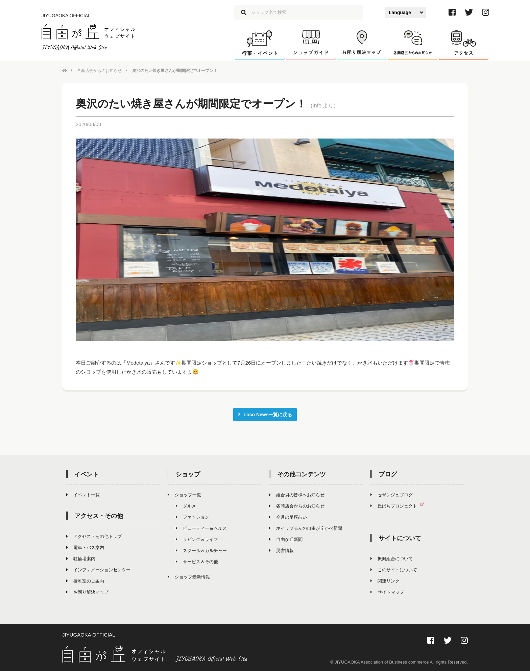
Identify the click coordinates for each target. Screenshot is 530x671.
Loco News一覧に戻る (265, 413)
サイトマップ (387, 591)
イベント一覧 (83, 493)
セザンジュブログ (391, 493)
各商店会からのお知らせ (99, 70)
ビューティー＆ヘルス (201, 527)
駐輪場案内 (80, 557)
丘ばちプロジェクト (400, 504)
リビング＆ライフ (197, 538)
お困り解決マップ (87, 591)
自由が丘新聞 (286, 538)
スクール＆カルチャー (201, 549)
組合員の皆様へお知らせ (296, 493)
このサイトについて (393, 568)
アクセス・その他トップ (94, 535)
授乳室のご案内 (85, 579)
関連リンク (385, 579)
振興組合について (391, 557)
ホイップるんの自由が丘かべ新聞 (305, 527)
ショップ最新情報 (189, 575)
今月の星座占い (288, 516)
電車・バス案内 (85, 546)
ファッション (192, 516)
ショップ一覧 (184, 493)
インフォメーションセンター (98, 568)
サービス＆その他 (197, 560)
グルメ (186, 504)
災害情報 (281, 549)
